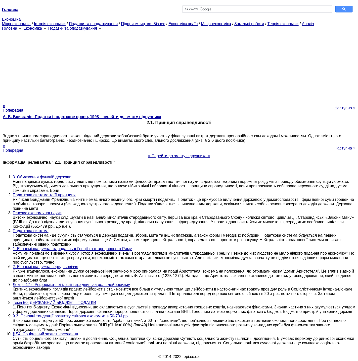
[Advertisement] (179, 65)
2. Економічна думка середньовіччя (45, 267)
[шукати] (256, 9)
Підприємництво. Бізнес (143, 24)
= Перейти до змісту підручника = (179, 156)
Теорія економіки (282, 24)
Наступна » (344, 108)
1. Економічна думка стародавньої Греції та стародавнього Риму (72, 249)
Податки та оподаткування (93, 24)
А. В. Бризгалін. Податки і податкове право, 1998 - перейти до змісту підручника (82, 117)
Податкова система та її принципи (44, 195)
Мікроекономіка (16, 24)
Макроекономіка (216, 24)
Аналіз (308, 24)
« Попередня (13, 108)
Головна (9, 28)
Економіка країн (183, 24)
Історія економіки (50, 24)
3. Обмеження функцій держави (42, 177)
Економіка (11, 19)
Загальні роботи (249, 24)
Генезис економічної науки (37, 213)
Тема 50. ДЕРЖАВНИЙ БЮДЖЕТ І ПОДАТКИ (54, 302)
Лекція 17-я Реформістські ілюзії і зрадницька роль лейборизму (71, 285)
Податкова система (30, 231)
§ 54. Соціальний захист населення (45, 334)
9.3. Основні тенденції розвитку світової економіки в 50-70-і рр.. (71, 316)
